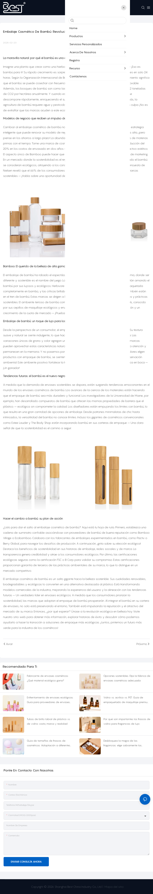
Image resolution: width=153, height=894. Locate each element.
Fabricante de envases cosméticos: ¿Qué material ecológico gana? (48, 678)
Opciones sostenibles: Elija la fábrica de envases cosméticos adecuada (126, 678)
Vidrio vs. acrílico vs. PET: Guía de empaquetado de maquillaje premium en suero (126, 700)
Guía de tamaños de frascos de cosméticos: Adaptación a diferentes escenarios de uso (48, 743)
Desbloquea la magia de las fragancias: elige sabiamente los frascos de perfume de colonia (122, 743)
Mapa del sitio (114, 886)
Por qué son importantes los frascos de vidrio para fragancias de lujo (126, 721)
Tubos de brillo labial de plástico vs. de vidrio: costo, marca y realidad (48, 721)
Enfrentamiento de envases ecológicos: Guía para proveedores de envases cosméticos (50, 700)
